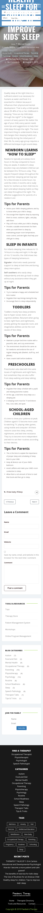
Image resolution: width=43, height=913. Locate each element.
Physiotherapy (11, 673)
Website (7, 542)
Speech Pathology (13, 691)
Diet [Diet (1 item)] (32, 824)
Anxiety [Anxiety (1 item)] (23, 824)
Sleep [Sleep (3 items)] (21, 849)
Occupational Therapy (21, 53)
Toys (7, 609)
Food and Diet (11, 659)
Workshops (10, 629)
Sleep (36, 56)
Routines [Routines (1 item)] (21, 844)
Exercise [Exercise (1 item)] (11, 829)
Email (6, 532)
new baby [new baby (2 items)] (28, 834)
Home (13, 44)
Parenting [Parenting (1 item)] (31, 839)
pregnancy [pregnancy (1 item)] (10, 844)
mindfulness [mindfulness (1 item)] (15, 834)
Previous (10, 502)
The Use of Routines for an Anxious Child (21, 876)
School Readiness (26, 56)
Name (6, 522)
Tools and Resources (17, 903)
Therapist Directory (25, 900)
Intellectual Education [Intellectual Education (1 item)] (27, 829)
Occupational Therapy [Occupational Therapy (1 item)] (15, 839)
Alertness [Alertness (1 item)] (12, 824)
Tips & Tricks (11, 698)
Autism (8, 655)
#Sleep (20, 492)
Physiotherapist (21, 757)
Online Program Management (18, 636)
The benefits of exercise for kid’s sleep (21, 873)
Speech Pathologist (21, 763)
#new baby (11, 492)
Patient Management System (17, 622)
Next (34, 502)
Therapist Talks (12, 694)
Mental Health (24, 44)
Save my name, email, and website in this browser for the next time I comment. (21, 556)
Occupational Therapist (21, 754)
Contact (32, 903)
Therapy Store (11, 616)
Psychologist (21, 760)
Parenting (34, 53)
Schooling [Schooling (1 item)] (33, 844)
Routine (15, 56)
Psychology (7, 56)
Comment (8, 562)
